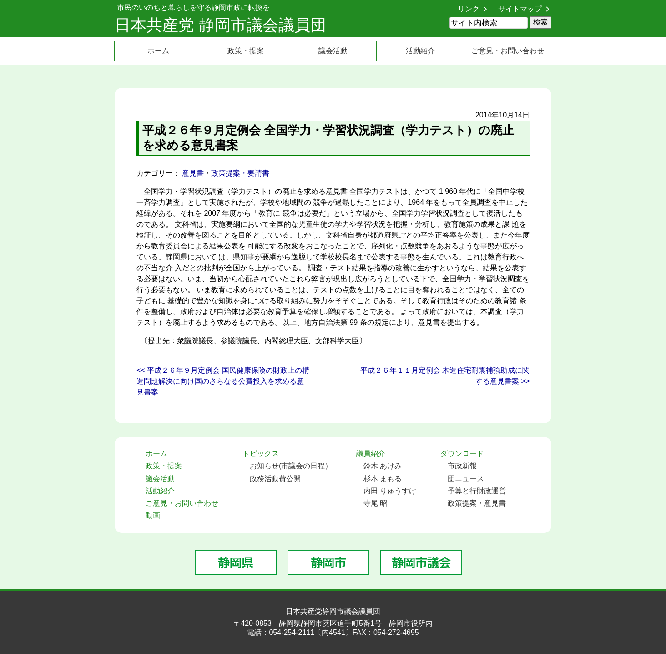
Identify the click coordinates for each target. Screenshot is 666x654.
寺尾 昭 (375, 503)
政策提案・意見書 (477, 503)
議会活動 (333, 51)
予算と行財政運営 (477, 491)
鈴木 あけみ (382, 466)
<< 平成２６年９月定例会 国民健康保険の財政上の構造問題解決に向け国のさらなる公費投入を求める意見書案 (222, 381)
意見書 (193, 173)
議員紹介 (370, 453)
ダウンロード (462, 453)
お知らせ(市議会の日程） (291, 466)
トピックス (260, 453)
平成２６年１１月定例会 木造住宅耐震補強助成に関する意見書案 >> (445, 375)
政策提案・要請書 (240, 173)
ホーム (158, 51)
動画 (153, 515)
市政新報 (462, 466)
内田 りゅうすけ (389, 491)
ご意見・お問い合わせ (507, 51)
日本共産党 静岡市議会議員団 (220, 25)
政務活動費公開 (275, 478)
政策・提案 (245, 51)
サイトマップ (520, 9)
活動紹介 (420, 51)
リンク (468, 9)
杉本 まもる (382, 478)
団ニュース (466, 478)
